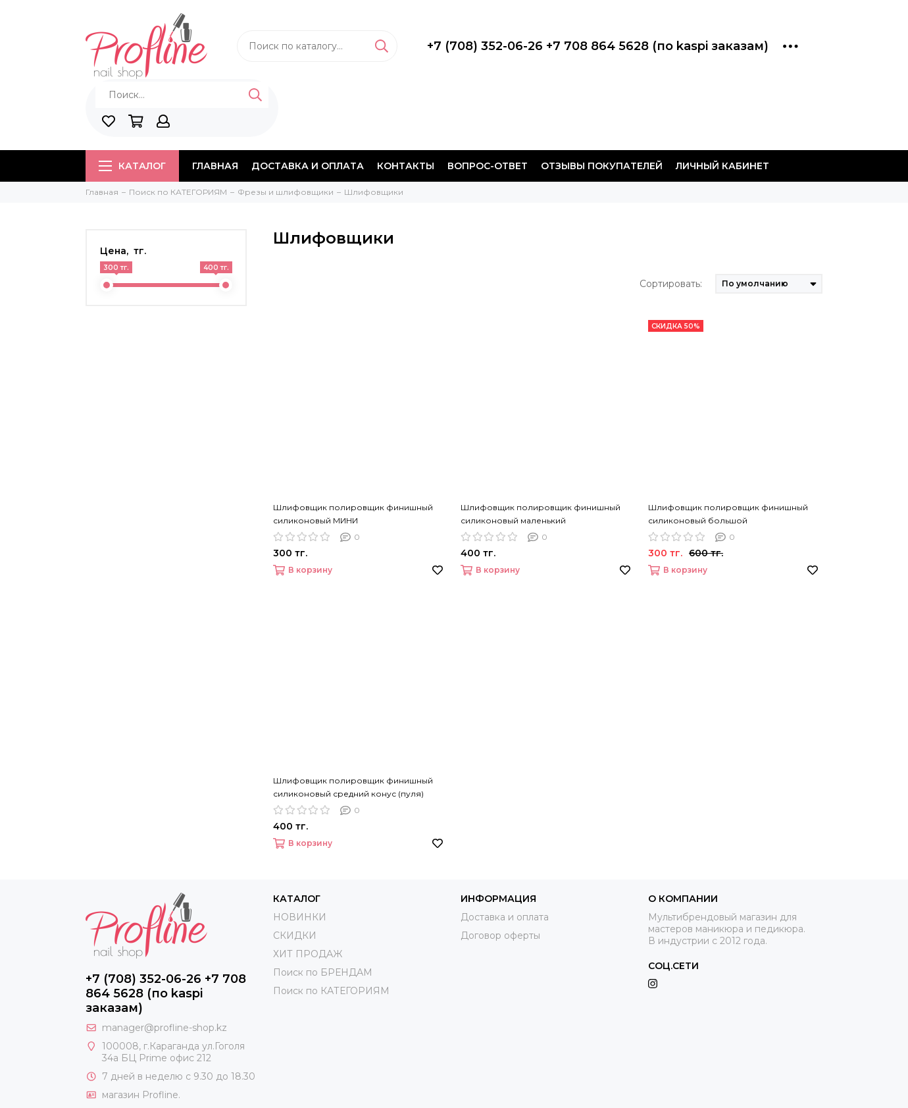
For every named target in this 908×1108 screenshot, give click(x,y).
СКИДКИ (294, 935)
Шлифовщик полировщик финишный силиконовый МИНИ (353, 513)
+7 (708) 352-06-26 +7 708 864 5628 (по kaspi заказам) (598, 46)
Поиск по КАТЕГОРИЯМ (331, 991)
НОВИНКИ (299, 917)
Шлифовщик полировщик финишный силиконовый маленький (540, 513)
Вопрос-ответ (487, 166)
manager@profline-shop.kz (164, 1028)
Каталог (132, 166)
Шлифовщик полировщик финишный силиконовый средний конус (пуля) (353, 787)
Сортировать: (671, 284)
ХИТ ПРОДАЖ (307, 954)
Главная (215, 166)
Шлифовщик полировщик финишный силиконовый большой (728, 513)
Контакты (405, 166)
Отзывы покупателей (602, 166)
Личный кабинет (722, 166)
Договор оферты (500, 935)
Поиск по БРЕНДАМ (322, 972)
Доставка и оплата (307, 166)
